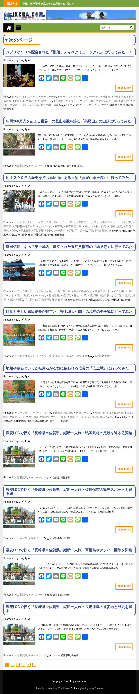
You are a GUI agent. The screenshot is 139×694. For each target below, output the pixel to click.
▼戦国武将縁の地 (81, 291)
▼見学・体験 (87, 100)
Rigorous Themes (94, 688)
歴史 (104, 230)
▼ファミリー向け (89, 96)
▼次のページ (44, 100)
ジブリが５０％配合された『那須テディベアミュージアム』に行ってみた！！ (69, 52)
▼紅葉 (56, 356)
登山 (63, 165)
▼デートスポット (67, 96)
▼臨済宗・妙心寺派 (110, 295)
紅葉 (98, 356)
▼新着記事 (18, 100)
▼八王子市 (66, 222)
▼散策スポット (109, 222)
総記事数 (71, 165)
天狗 (118, 230)
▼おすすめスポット (26, 96)
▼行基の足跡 (114, 226)
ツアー (56, 655)
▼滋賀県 (65, 295)
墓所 (105, 416)
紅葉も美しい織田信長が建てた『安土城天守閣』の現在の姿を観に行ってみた (69, 311)
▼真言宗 (57, 226)
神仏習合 (22, 234)
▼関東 (13, 105)
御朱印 (131, 230)
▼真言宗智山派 (72, 226)
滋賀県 (97, 299)
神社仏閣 (38, 234)
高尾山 (80, 165)
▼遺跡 (11, 299)
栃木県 (121, 105)
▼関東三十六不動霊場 (31, 230)
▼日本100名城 (114, 412)
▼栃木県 (31, 100)
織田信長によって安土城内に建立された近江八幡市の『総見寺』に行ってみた (69, 247)
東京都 (56, 165)
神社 (30, 234)
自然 (60, 299)
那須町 (10, 109)
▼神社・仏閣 (98, 226)
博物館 (113, 105)
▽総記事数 (38, 105)
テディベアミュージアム (80, 105)
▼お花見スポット (25, 356)
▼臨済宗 (93, 295)
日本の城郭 (87, 299)
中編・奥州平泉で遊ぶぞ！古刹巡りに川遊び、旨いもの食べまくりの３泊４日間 (68, 3)
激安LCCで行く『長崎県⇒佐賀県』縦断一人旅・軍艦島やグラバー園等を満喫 (69, 550)
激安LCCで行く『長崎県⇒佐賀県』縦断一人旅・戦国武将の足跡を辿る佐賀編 (69, 433)
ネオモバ (128, 417)
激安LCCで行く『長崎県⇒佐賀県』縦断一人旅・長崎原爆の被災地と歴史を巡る (69, 609)
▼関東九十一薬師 (55, 230)
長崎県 (66, 538)
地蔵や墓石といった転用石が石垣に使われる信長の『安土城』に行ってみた (67, 368)
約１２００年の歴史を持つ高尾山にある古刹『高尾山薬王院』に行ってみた (67, 177)
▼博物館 (105, 96)
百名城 (105, 299)
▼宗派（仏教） (45, 291)
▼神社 (86, 226)
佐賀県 (56, 477)
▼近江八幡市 (58, 416)
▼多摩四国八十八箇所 (86, 222)
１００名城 (62, 421)
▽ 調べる (24, 105)
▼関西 (19, 299)
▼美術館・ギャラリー (66, 100)
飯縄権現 (59, 234)
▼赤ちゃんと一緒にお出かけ (112, 100)
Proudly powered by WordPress (52, 688)
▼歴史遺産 (53, 295)
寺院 (124, 230)
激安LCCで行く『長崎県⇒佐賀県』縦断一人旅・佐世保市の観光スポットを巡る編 (69, 491)
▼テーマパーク (47, 96)
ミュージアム (101, 105)
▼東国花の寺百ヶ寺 (23, 226)
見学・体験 (52, 105)
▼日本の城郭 (21, 295)
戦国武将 (8, 421)
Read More (124, 88)
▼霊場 (70, 230)
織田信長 (50, 421)
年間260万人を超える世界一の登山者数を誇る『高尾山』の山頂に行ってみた (68, 121)
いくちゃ (24, 60)
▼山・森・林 (62, 291)
